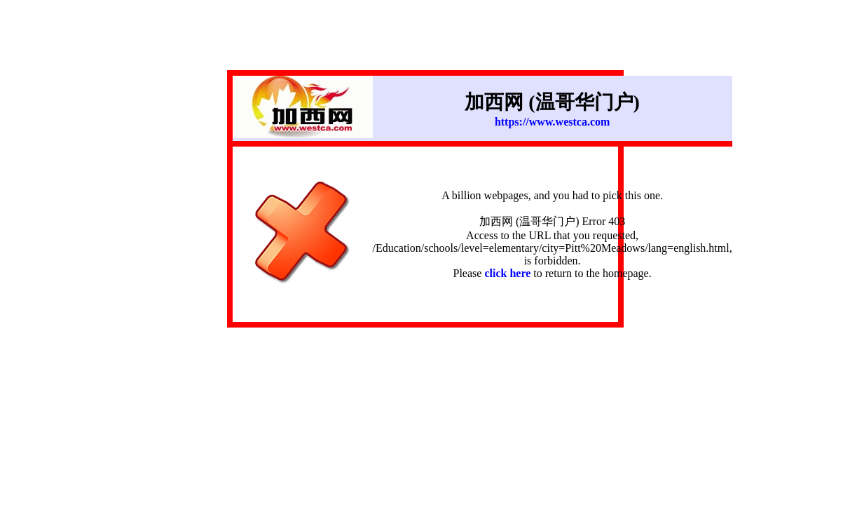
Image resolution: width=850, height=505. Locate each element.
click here (507, 273)
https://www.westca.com (552, 122)
